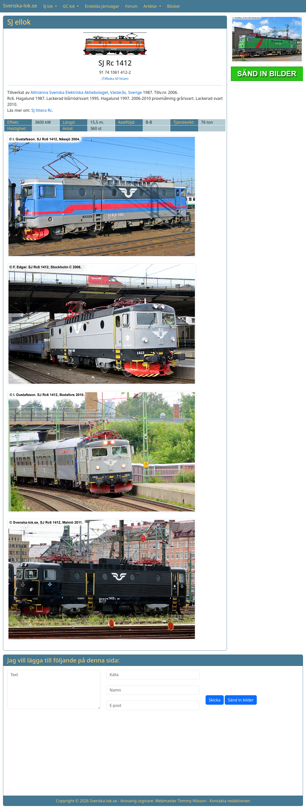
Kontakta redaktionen (230, 801)
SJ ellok (19, 22)
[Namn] (153, 690)
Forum (131, 6)
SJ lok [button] (48, 6)
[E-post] (153, 705)
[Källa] (153, 674)
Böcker (173, 6)
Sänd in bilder (241, 700)
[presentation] (243, 679)
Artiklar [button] (150, 6)
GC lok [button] (69, 6)
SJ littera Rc (41, 110)
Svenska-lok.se (20, 5)
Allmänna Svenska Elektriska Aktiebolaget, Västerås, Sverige (86, 92)
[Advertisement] (153, 757)
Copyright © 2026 (72, 801)
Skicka (214, 700)
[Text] (53, 689)
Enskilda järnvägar (102, 6)
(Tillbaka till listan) (115, 78)
